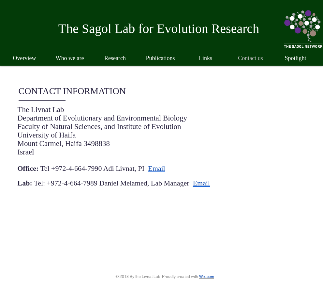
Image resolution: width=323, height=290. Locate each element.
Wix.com (206, 276)
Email (156, 168)
